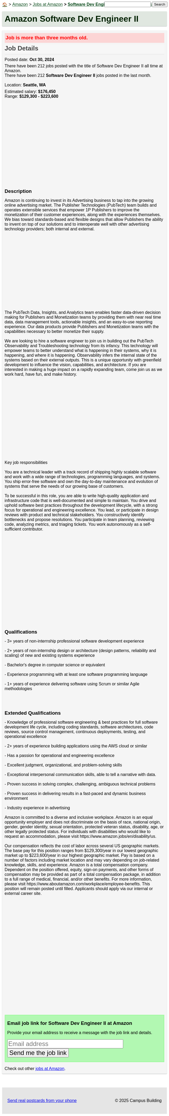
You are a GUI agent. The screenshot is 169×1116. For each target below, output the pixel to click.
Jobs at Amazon (48, 4)
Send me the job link (38, 1052)
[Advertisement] (85, 146)
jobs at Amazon (50, 1068)
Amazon (20, 4)
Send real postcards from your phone (42, 1100)
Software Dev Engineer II (92, 4)
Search (159, 4)
